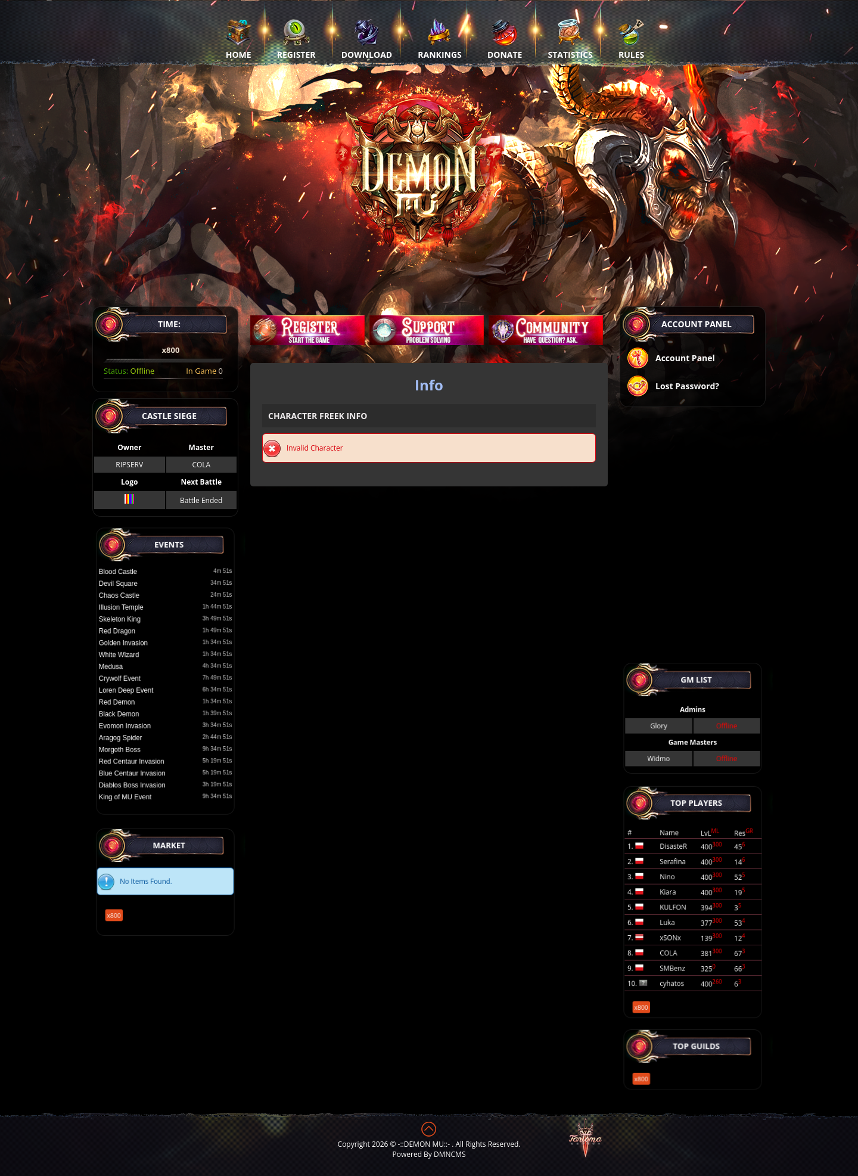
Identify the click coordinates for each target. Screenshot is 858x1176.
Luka (677, 914)
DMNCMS (449, 1154)
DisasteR (680, 867)
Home (238, 38)
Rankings (439, 38)
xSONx (678, 924)
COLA (201, 465)
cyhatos (679, 952)
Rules (631, 38)
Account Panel (670, 359)
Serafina (680, 877)
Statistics (570, 38)
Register (296, 38)
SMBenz (680, 943)
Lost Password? (672, 387)
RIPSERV (129, 465)
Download (367, 38)
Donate (505, 38)
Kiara (677, 896)
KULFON (680, 905)
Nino (677, 886)
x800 (133, 902)
